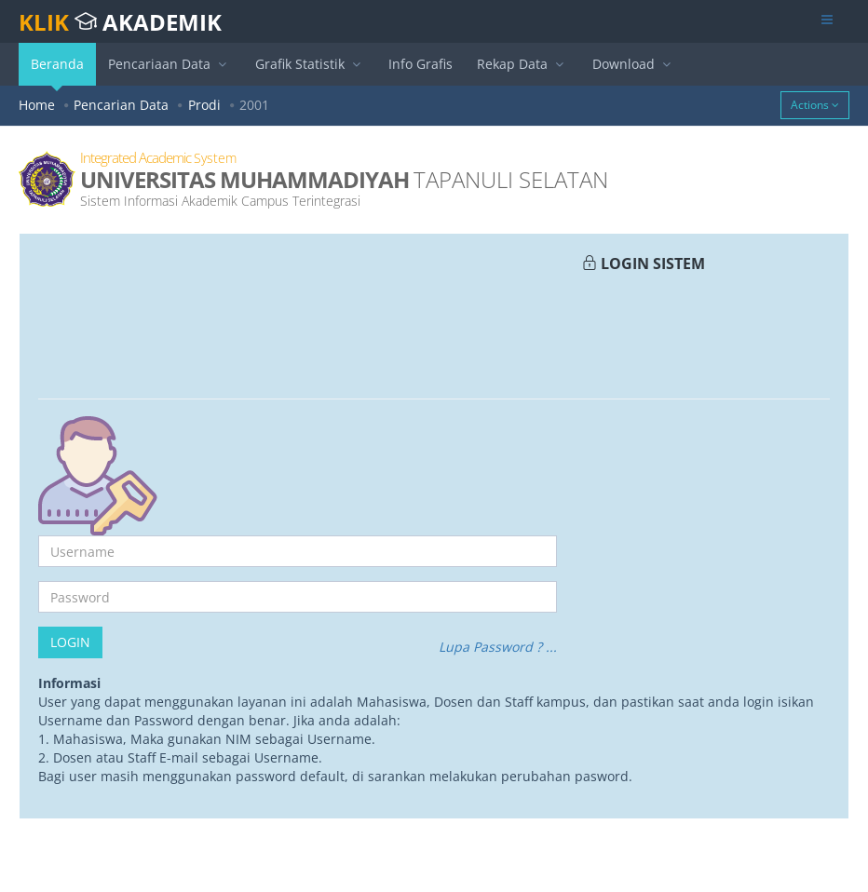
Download (633, 64)
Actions (815, 105)
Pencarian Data (121, 105)
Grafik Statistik (310, 64)
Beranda (57, 70)
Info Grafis (420, 64)
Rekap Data (522, 64)
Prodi (204, 105)
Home (37, 105)
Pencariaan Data (169, 64)
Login (70, 642)
